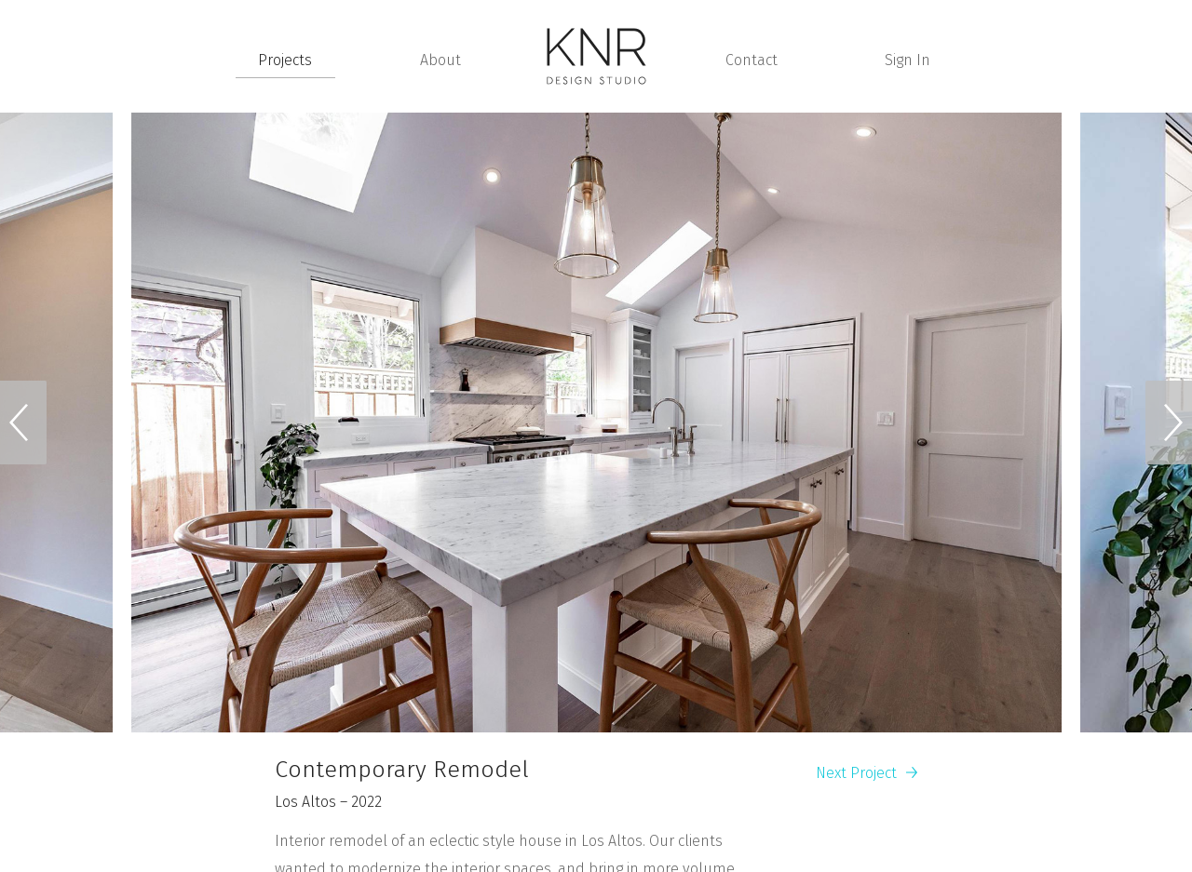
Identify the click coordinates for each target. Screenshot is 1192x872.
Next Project (866, 773)
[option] (596, 422)
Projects (285, 60)
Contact (751, 60)
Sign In (907, 60)
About (440, 60)
